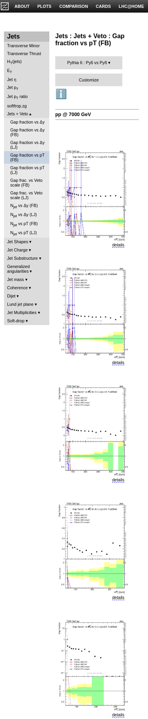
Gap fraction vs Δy (27, 122)
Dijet (11, 296)
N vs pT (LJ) (23, 233)
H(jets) (14, 62)
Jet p (13, 88)
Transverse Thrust (24, 53)
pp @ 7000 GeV (73, 114)
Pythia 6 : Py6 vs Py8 (87, 62)
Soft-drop (15, 320)
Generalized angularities (18, 269)
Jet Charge (17, 250)
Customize (89, 80)
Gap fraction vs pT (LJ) (27, 170)
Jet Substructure (22, 258)
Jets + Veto (17, 113)
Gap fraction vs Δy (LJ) (27, 145)
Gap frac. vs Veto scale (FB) (26, 182)
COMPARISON (73, 6)
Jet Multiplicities (22, 312)
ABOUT (22, 6)
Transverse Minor (23, 45)
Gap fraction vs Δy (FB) (27, 132)
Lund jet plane (20, 304)
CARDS (103, 6)
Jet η (11, 79)
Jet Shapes (17, 241)
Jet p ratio (17, 97)
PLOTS (44, 6)
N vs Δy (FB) (24, 206)
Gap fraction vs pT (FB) (27, 157)
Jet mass (15, 279)
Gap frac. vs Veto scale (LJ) (26, 195)
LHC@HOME (131, 6)
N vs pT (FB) (24, 224)
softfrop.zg (17, 106)
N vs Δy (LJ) (23, 215)
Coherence (17, 287)
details (118, 244)
